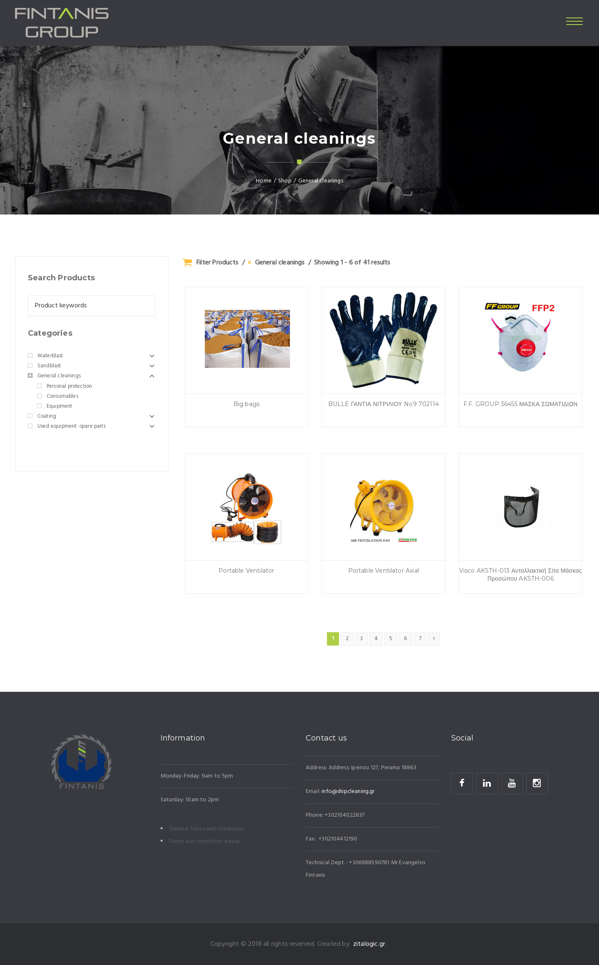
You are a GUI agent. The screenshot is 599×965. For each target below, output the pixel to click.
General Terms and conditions (207, 829)
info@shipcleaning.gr (348, 791)
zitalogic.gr (369, 944)
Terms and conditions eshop (204, 841)
